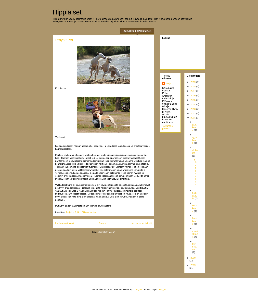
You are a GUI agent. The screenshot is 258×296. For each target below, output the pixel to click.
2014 (193, 104)
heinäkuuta (194, 196)
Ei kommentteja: (90, 212)
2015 (193, 100)
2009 (193, 265)
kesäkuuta (194, 208)
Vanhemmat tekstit (141, 223)
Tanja (168, 83)
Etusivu (103, 223)
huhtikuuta (194, 221)
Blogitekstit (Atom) (106, 232)
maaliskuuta (195, 234)
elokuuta (195, 151)
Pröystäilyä (64, 40)
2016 (193, 95)
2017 (193, 91)
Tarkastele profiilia (167, 127)
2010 (193, 258)
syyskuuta (194, 140)
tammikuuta (194, 247)
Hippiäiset (67, 12)
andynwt (138, 289)
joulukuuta (194, 127)
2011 (193, 118)
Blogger (162, 289)
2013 (193, 109)
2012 (193, 113)
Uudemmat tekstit (65, 223)
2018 (193, 86)
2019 (193, 82)
